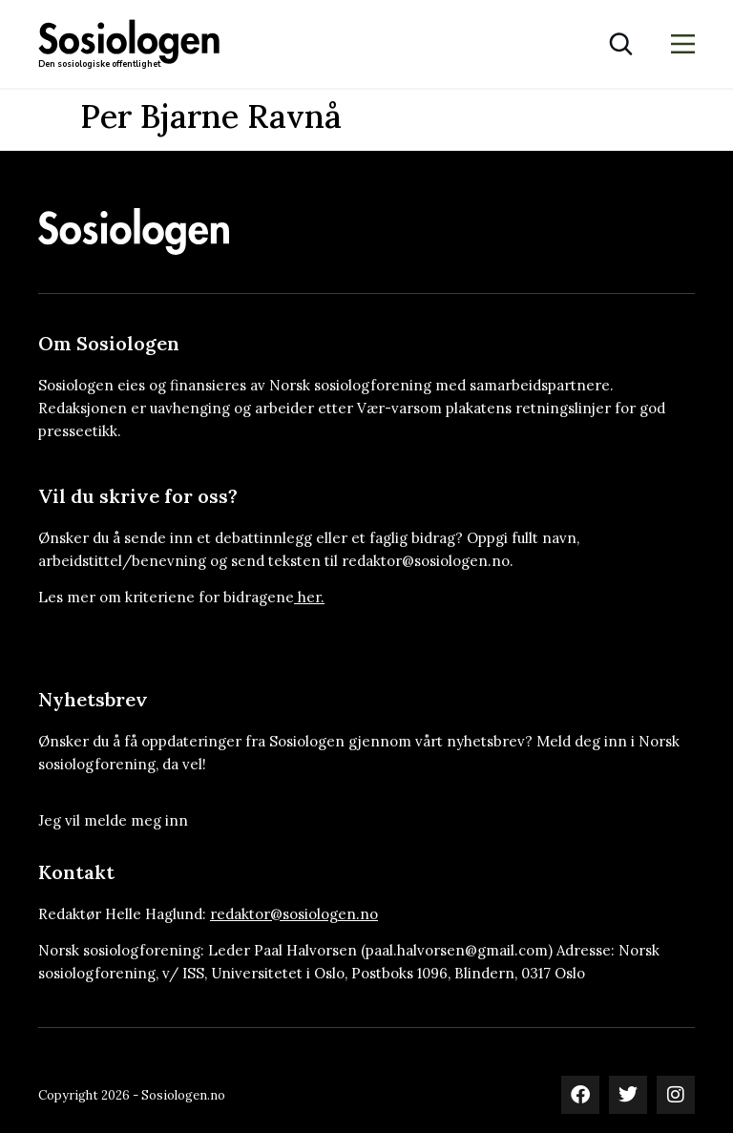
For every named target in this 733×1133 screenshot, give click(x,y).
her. (311, 597)
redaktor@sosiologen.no (294, 914)
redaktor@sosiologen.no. (427, 561)
